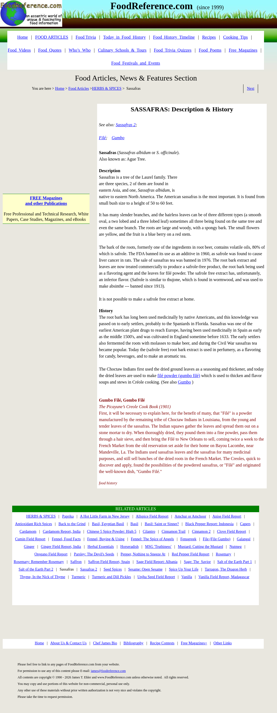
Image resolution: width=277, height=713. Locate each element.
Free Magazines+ (194, 643)
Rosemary (223, 554)
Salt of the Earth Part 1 (234, 562)
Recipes (209, 37)
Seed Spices (113, 569)
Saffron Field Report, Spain (109, 562)
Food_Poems (210, 50)
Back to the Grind (71, 524)
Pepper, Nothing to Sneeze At (143, 554)
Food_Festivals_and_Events (135, 63)
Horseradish (129, 547)
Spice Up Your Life (184, 569)
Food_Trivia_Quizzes (173, 50)
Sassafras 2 (126, 124)
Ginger (29, 547)
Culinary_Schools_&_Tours (122, 50)
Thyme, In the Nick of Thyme (42, 577)
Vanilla (186, 577)
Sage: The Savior (197, 562)
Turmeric (79, 577)
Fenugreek (188, 539)
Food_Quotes (49, 50)
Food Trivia (85, 37)
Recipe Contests (162, 643)
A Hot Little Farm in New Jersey (105, 516)
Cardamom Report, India (62, 531)
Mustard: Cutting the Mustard (200, 547)
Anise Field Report (226, 516)
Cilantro (149, 531)
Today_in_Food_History (124, 37)
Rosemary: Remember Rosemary (39, 562)
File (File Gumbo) (216, 539)
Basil (134, 524)
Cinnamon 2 (201, 531)
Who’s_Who (80, 50)
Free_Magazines (243, 50)
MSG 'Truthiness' (158, 547)
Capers (245, 524)
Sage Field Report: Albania (156, 562)
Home (59, 88)
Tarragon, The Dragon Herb (226, 569)
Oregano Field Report (50, 554)
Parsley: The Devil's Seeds (94, 554)
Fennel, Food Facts (66, 539)
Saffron (76, 562)
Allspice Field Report (152, 516)
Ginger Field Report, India (61, 547)
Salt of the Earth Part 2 (36, 569)
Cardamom (27, 531)
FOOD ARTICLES (51, 37)
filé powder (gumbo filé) (178, 375)
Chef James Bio (105, 643)
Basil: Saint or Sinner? (162, 524)
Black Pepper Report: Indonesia (209, 524)
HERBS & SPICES (106, 88)
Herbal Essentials (100, 547)
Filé (102, 137)
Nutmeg (235, 547)
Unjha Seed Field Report (156, 577)
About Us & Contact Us (68, 643)
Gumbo (118, 137)
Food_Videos (19, 50)
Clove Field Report (231, 531)
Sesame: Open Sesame (145, 569)
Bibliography (133, 643)
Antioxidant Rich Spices (33, 524)
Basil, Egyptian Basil (108, 524)
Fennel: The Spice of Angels (152, 539)
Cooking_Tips (235, 37)
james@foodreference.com (108, 671)
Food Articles (78, 88)
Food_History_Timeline (174, 37)
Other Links (222, 643)
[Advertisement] (46, 137)
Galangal (243, 539)
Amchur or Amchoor (190, 516)
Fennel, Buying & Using (105, 539)
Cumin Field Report (30, 539)
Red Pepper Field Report (190, 554)
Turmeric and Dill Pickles (111, 577)
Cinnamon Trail (173, 531)
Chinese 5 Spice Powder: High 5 (111, 531)
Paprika (68, 516)
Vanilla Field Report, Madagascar (224, 577)
